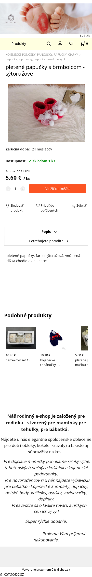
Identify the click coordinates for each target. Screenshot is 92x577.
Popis (46, 231)
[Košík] (84, 43)
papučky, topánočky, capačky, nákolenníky (34, 59)
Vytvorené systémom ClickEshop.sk (46, 569)
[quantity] (15, 188)
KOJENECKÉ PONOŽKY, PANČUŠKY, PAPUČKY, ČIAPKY (42, 54)
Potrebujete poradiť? (46, 241)
